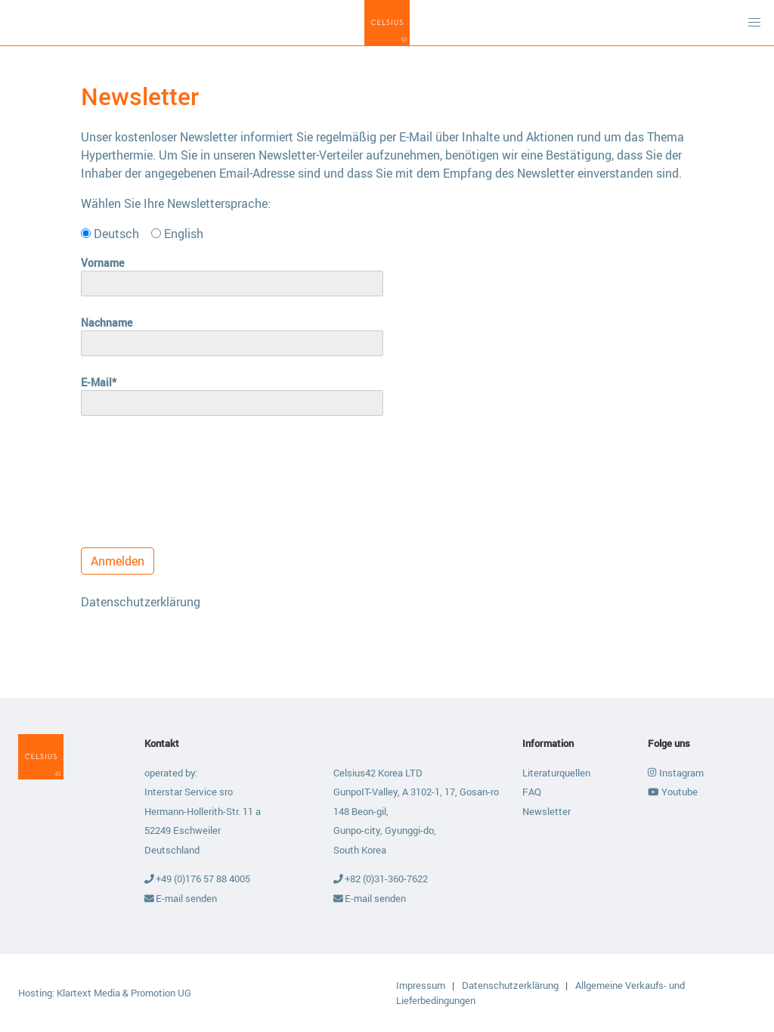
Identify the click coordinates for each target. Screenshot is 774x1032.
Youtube (672, 791)
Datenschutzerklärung (140, 601)
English (177, 233)
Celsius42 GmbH (387, 22)
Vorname (102, 263)
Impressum (421, 985)
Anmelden (117, 561)
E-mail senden (181, 898)
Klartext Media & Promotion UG (124, 992)
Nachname (106, 322)
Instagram (675, 772)
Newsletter (546, 811)
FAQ (531, 791)
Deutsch (110, 233)
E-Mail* (98, 382)
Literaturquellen (556, 772)
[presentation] (196, 475)
